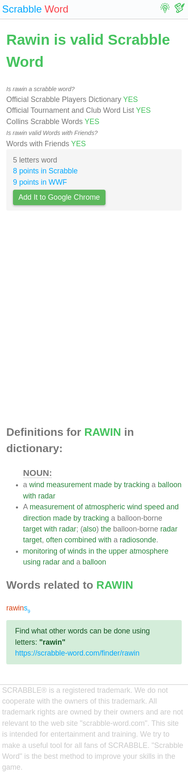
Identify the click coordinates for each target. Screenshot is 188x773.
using (32, 562)
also (89, 529)
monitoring (40, 551)
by (118, 485)
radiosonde (138, 540)
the (106, 529)
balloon (170, 485)
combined (80, 540)
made (102, 485)
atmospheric (105, 507)
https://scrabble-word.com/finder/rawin (77, 653)
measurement (69, 485)
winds (77, 551)
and (172, 507)
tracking (137, 485)
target (32, 529)
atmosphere (148, 551)
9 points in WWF (40, 182)
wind (36, 485)
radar (46, 496)
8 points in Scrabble (45, 171)
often (54, 540)
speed (154, 507)
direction (37, 518)
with (29, 496)
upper (117, 551)
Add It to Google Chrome (59, 197)
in (92, 551)
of (80, 507)
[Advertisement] (94, 320)
